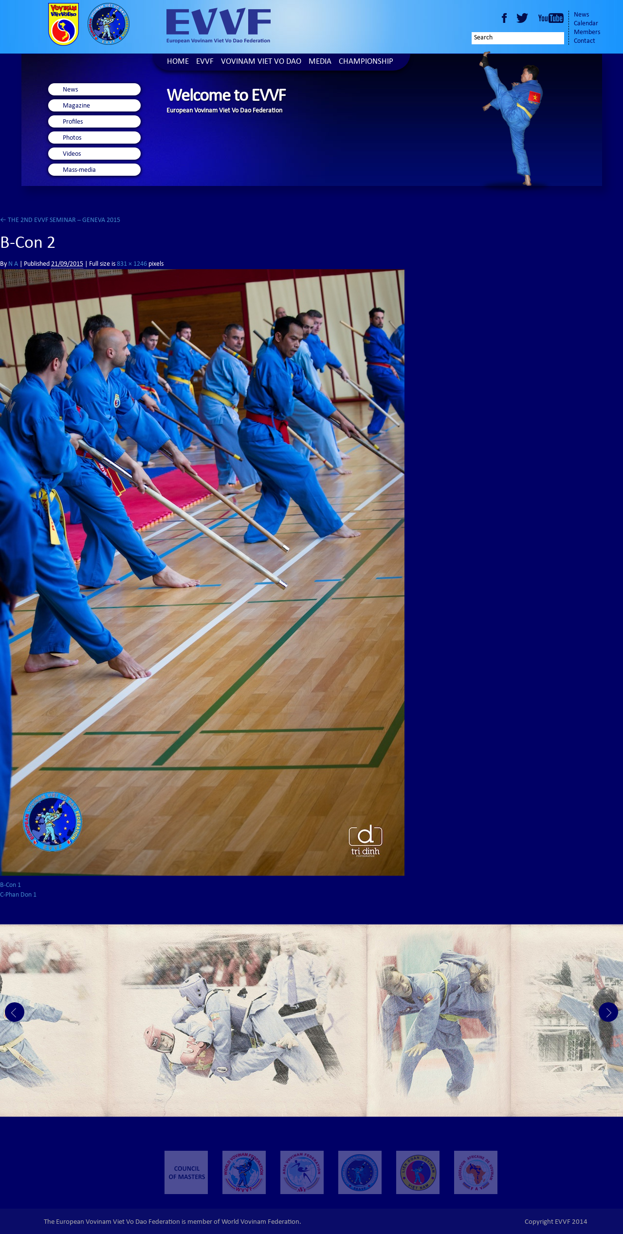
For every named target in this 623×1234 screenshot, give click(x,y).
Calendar (586, 24)
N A (13, 264)
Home (178, 62)
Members (587, 33)
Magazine (76, 106)
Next (608, 1012)
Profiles (73, 122)
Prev (14, 1012)
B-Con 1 (10, 885)
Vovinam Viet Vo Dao (261, 62)
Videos (72, 154)
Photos (72, 138)
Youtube (551, 18)
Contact (584, 41)
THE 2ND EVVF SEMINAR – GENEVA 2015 (60, 220)
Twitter (523, 18)
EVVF (205, 62)
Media (320, 62)
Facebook (504, 18)
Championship (366, 62)
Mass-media (79, 170)
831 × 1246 (132, 264)
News (581, 15)
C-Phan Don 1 (18, 895)
